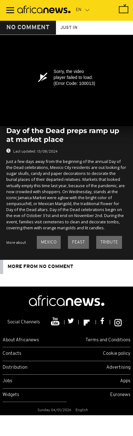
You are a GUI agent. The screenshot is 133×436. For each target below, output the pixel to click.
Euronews (120, 395)
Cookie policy (116, 353)
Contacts (12, 353)
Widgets (11, 395)
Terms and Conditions (108, 340)
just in (68, 27)
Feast (78, 242)
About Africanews (21, 340)
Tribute (109, 242)
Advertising (118, 367)
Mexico (49, 242)
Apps (125, 381)
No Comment (28, 28)
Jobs (7, 381)
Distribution (15, 367)
